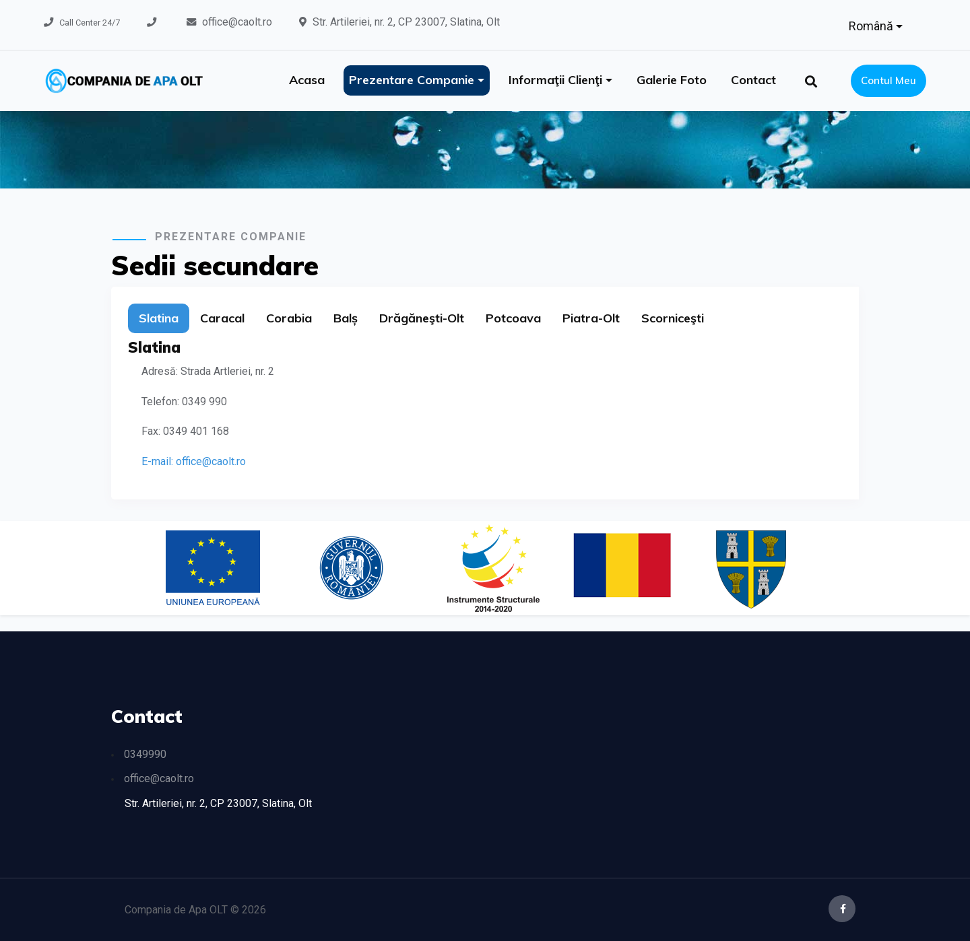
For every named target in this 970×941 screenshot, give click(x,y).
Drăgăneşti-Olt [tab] (421, 318)
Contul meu (888, 80)
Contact (753, 80)
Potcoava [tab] (513, 318)
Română (872, 26)
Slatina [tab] (159, 318)
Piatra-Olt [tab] (591, 318)
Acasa (307, 80)
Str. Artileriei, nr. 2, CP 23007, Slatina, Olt (406, 21)
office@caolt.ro (237, 21)
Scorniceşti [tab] (672, 318)
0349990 (145, 754)
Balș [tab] (345, 318)
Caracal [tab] (222, 318)
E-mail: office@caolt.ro (193, 461)
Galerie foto (672, 80)
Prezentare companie (413, 80)
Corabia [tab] (289, 318)
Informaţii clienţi (557, 80)
